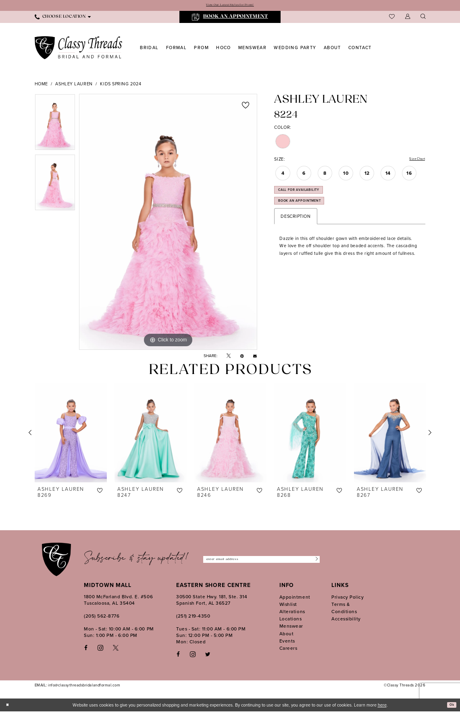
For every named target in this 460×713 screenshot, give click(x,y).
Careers (288, 649)
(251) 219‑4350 (193, 617)
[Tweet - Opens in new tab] (228, 357)
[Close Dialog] (9, 706)
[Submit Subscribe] (314, 561)
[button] (407, 18)
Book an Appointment (309, 212)
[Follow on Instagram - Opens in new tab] (192, 655)
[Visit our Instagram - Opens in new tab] (100, 649)
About (286, 635)
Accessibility (346, 620)
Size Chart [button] (414, 161)
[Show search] (423, 18)
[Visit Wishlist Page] (392, 18)
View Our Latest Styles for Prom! (230, 6)
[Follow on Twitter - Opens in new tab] (208, 655)
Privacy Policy (347, 598)
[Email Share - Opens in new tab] (255, 357)
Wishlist (288, 605)
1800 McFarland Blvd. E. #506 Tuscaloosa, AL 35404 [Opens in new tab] (118, 601)
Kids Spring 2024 (120, 85)
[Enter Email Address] (261, 561)
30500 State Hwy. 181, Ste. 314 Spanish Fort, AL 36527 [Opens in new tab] (211, 601)
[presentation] (71, 434)
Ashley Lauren (73, 85)
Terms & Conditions (344, 609)
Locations (290, 620)
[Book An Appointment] (230, 18)
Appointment (294, 598)
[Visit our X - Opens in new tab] (115, 649)
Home (41, 85)
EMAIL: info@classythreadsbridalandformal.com (78, 686)
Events (287, 642)
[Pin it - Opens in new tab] (242, 357)
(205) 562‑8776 (101, 617)
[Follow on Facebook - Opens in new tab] (178, 655)
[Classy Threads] (79, 48)
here (382, 706)
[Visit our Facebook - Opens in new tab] (86, 649)
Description (295, 229)
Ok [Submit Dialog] (450, 706)
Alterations (292, 612)
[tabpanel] (55, 125)
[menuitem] (62, 18)
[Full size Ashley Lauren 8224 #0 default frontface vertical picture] (168, 223)
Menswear (291, 627)
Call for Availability (309, 195)
